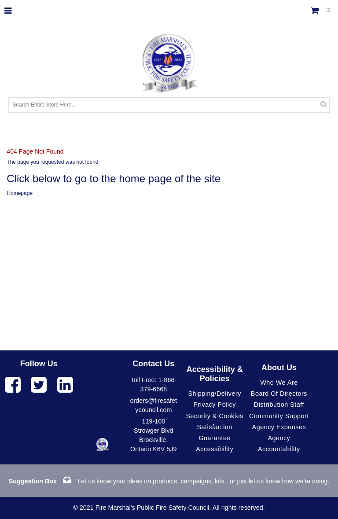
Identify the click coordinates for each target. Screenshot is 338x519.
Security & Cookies (214, 416)
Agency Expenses (279, 427)
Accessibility (214, 449)
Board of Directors (279, 393)
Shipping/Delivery (214, 393)
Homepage (20, 193)
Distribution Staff (279, 404)
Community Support (279, 416)
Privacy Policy (214, 404)
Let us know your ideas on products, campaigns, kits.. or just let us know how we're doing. (169, 481)
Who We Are (279, 382)
